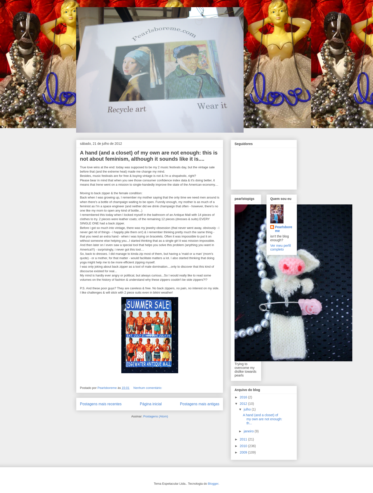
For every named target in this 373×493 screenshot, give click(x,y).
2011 (244, 439)
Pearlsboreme (283, 229)
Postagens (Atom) (155, 416)
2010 (244, 446)
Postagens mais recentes (101, 404)
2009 (244, 452)
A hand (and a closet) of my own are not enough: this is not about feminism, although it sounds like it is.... (149, 156)
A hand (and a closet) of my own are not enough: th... (262, 419)
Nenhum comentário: (148, 388)
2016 (244, 397)
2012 (244, 404)
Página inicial (151, 404)
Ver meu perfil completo (280, 247)
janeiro (249, 431)
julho (247, 409)
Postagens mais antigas (199, 404)
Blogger (213, 483)
